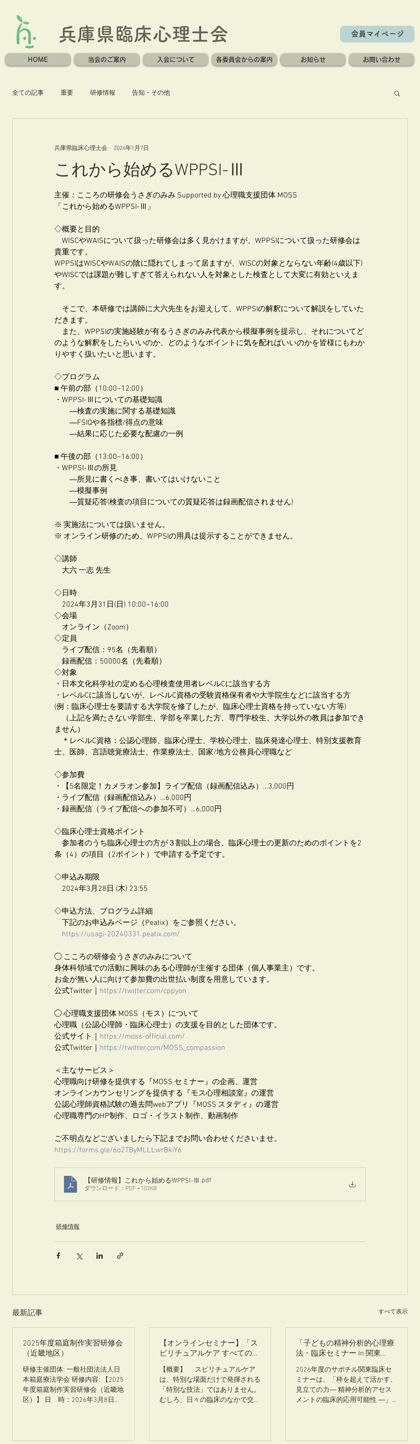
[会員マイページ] (377, 34)
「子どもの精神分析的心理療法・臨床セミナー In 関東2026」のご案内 (345, 1348)
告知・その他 (151, 93)
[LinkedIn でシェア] (100, 1256)
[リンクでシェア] (120, 1256)
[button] (106, 59)
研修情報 (102, 93)
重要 (67, 93)
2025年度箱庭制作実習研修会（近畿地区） (73, 1348)
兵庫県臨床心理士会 (143, 33)
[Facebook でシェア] (58, 1256)
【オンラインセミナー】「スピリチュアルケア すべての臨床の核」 (209, 1348)
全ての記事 (28, 93)
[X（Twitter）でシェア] (79, 1256)
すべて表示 (393, 1312)
